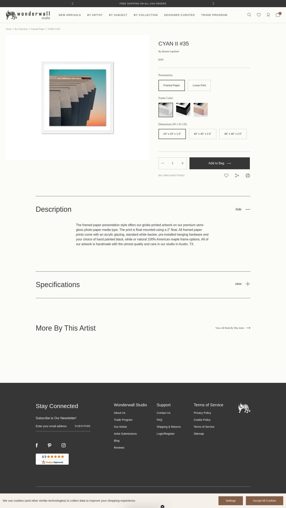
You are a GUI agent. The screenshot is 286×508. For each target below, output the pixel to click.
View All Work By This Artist (232, 328)
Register (169, 433)
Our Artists (120, 426)
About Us (120, 412)
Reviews (119, 447)
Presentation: (165, 75)
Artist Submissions (125, 433)
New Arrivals (70, 15)
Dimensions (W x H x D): (172, 124)
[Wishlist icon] (259, 15)
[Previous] (73, 3)
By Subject (118, 15)
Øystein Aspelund (168, 51)
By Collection (146, 15)
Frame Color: (165, 98)
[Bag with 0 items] (278, 15)
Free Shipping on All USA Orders (143, 3)
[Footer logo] (244, 408)
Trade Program (214, 15)
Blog (117, 440)
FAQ (159, 419)
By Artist (95, 15)
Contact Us (163, 412)
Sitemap (199, 433)
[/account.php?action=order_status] (268, 15)
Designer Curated (179, 15)
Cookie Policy (202, 419)
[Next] (213, 3)
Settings (231, 500)
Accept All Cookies (264, 500)
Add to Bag (220, 163)
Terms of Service (204, 426)
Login (160, 433)
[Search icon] (249, 15)
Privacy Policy (202, 412)
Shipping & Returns (169, 426)
